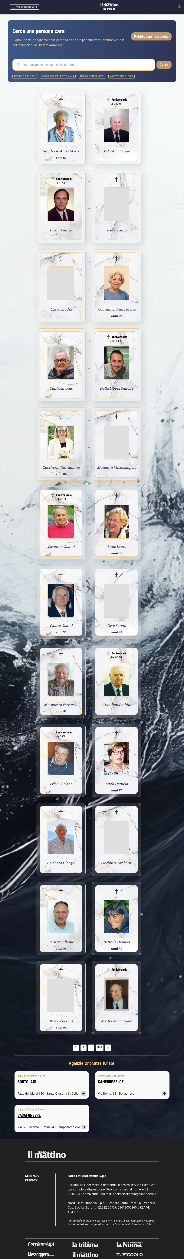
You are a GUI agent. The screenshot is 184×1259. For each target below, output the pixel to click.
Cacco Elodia (61, 309)
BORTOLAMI (27, 1081)
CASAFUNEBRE (29, 1115)
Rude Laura (116, 546)
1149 (100, 1047)
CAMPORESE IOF (111, 1081)
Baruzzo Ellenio (61, 941)
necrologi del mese (92, 76)
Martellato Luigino (116, 1021)
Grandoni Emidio (116, 704)
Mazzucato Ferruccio (61, 704)
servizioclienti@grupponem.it (135, 1194)
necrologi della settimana (57, 76)
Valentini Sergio (116, 151)
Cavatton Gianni (61, 546)
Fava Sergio (116, 625)
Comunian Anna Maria (117, 309)
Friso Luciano (61, 783)
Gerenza (32, 1176)
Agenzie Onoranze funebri (92, 1063)
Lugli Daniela (116, 783)
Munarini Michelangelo (116, 467)
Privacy (31, 1180)
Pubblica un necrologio (151, 36)
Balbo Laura (116, 230)
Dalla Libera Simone (116, 388)
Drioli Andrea (61, 230)
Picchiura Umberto (116, 862)
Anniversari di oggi (121, 76)
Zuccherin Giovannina (61, 467)
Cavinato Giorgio (61, 862)
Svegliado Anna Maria (61, 151)
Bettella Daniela (116, 941)
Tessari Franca (61, 1021)
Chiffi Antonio (61, 388)
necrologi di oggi (24, 76)
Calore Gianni (61, 625)
